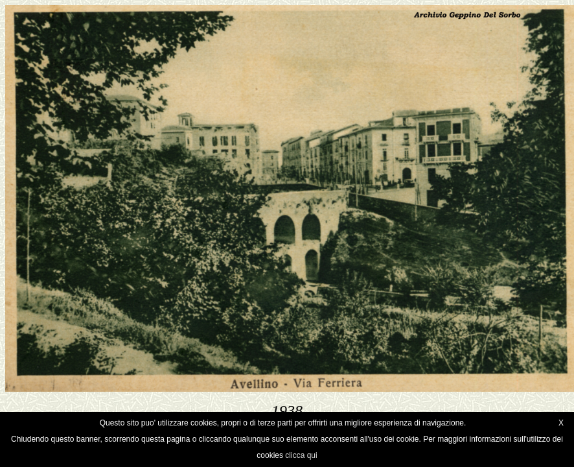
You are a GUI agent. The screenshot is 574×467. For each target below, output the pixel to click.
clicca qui (301, 455)
